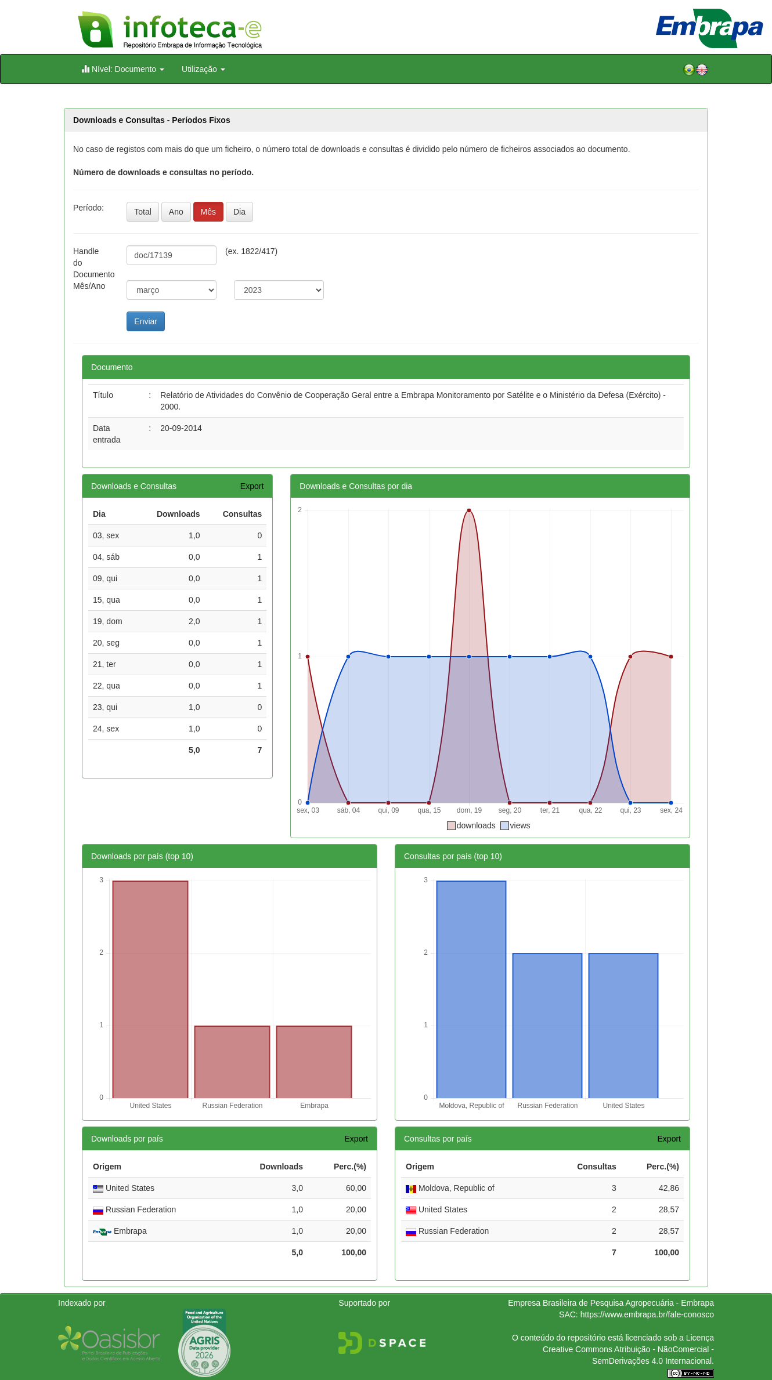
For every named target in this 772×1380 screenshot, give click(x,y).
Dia (239, 211)
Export (252, 486)
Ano (176, 211)
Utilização (203, 69)
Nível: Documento (122, 69)
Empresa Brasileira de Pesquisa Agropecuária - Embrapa (611, 1302)
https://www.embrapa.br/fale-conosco (647, 1314)
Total (142, 211)
